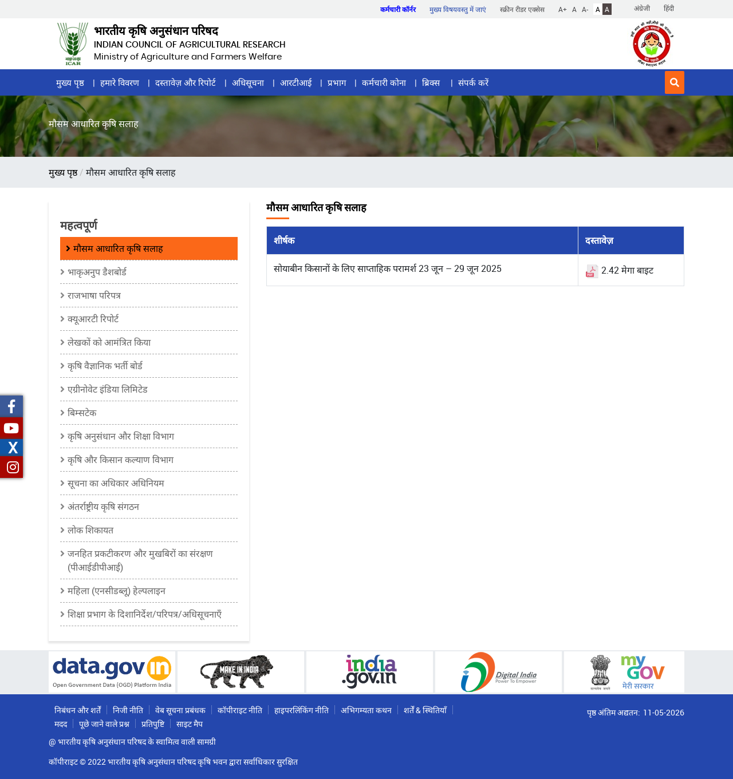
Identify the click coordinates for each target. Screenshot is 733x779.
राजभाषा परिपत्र (94, 295)
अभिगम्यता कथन (366, 710)
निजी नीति (128, 710)
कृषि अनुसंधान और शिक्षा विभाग (121, 436)
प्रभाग (337, 82)
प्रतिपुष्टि (152, 723)
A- (585, 9)
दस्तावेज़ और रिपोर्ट (185, 82)
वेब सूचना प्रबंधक (180, 710)
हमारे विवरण (119, 82)
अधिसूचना (248, 82)
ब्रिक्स (432, 82)
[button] (674, 82)
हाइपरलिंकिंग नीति (301, 710)
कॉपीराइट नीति (240, 710)
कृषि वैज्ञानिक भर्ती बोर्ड (105, 365)
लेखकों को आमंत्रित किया (109, 342)
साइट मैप (189, 723)
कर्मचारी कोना (384, 82)
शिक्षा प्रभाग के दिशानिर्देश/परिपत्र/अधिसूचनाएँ (145, 614)
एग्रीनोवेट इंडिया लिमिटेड (108, 389)
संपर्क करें (473, 82)
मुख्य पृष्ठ (70, 82)
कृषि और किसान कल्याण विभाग (121, 459)
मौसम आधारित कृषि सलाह (118, 248)
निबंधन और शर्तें (77, 710)
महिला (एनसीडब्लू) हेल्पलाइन (116, 590)
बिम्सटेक (82, 412)
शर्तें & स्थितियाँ (425, 710)
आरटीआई (296, 82)
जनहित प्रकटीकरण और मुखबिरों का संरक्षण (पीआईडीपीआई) (140, 560)
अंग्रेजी (642, 8)
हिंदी (669, 8)
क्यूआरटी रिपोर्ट (93, 319)
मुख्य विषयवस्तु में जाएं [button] (457, 9)
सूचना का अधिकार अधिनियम (116, 483)
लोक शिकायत (90, 530)
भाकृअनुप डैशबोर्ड (97, 272)
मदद (60, 723)
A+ (562, 9)
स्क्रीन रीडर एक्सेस (522, 9)
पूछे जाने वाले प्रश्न (104, 723)
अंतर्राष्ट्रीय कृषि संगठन (103, 506)
